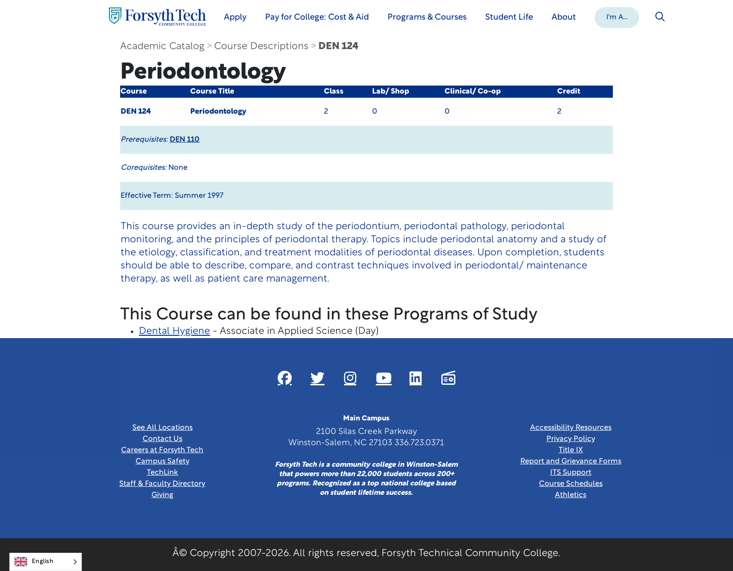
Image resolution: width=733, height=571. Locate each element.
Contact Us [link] (162, 439)
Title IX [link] (571, 450)
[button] (617, 16)
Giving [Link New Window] (162, 495)
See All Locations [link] (162, 428)
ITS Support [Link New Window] (570, 473)
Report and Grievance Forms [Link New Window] (570, 461)
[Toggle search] (660, 17)
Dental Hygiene (174, 331)
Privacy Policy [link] (570, 439)
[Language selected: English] (45, 562)
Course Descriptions (261, 46)
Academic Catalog (162, 46)
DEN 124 (338, 46)
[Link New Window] (284, 377)
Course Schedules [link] (571, 484)
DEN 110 (185, 140)
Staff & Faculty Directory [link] (162, 484)
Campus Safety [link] (162, 461)
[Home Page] (157, 16)
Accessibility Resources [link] (570, 428)
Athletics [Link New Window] (570, 495)
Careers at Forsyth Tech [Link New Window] (162, 450)
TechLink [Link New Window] (162, 473)
